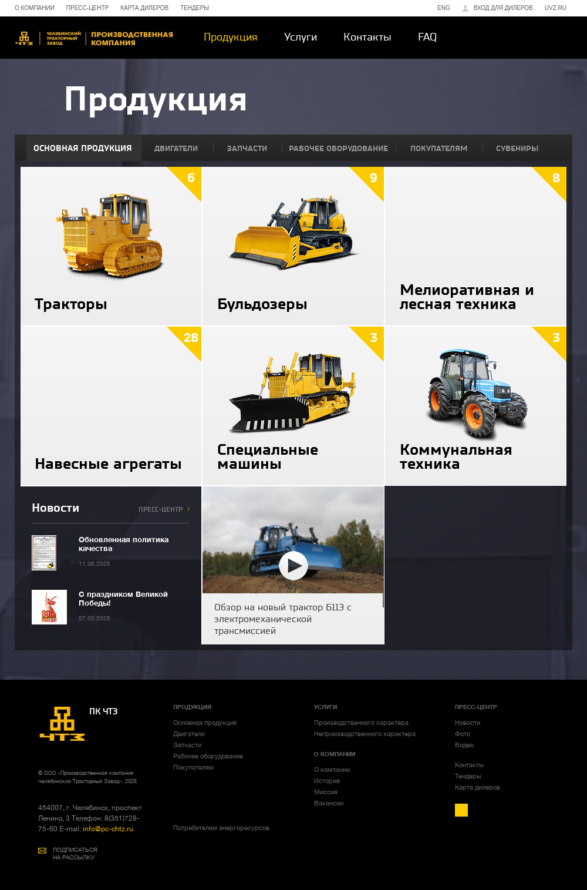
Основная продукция (205, 722)
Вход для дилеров (503, 8)
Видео (464, 744)
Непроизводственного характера (365, 733)
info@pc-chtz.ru (107, 829)
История (327, 780)
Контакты (367, 37)
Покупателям (193, 767)
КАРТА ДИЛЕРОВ (144, 8)
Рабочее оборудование (208, 756)
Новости (467, 722)
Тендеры (468, 776)
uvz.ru (555, 8)
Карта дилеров (477, 787)
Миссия (326, 791)
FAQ (427, 37)
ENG (443, 8)
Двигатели (189, 733)
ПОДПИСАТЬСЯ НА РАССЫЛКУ (75, 853)
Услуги (300, 37)
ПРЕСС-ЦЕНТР (87, 8)
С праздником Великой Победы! (123, 598)
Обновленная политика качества (123, 544)
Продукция (231, 37)
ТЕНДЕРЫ (194, 8)
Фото (462, 733)
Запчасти (187, 744)
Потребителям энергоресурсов (221, 827)
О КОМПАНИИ (35, 8)
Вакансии (328, 803)
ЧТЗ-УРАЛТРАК (94, 38)
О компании (332, 769)
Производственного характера (361, 722)
